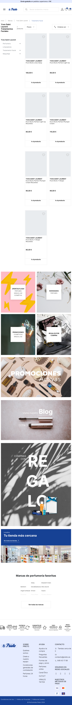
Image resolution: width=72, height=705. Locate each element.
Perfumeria (7, 44)
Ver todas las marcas (36, 605)
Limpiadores (7, 47)
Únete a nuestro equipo (26, 659)
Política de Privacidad (23, 699)
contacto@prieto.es (62, 657)
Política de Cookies (38, 699)
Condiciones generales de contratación (28, 667)
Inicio (2, 20)
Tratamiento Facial (9, 50)
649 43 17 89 (62, 661)
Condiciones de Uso (7, 699)
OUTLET (42, 676)
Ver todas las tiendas (12, 540)
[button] (70, 9)
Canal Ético (43, 673)
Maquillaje (6, 54)
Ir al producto (36, 82)
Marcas (10, 20)
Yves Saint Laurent (22, 20)
